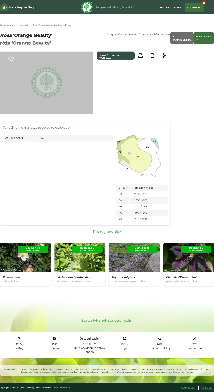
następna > (203, 38)
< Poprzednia (182, 38)
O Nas (177, 7)
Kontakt (165, 7)
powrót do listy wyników (110, 56)
